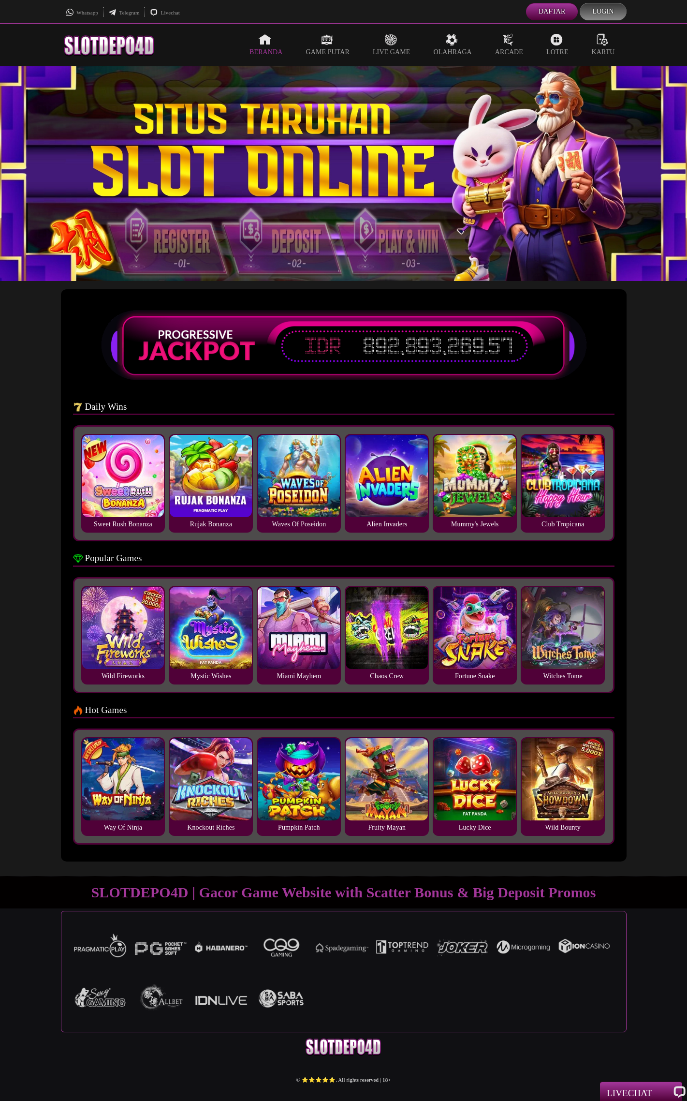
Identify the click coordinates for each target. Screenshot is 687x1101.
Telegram (124, 12)
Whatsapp (82, 12)
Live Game (391, 44)
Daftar (552, 11)
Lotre (557, 44)
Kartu (603, 44)
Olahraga (452, 44)
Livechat (165, 12)
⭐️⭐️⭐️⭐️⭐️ (319, 1080)
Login (603, 11)
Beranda (265, 44)
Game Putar (328, 44)
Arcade (509, 44)
